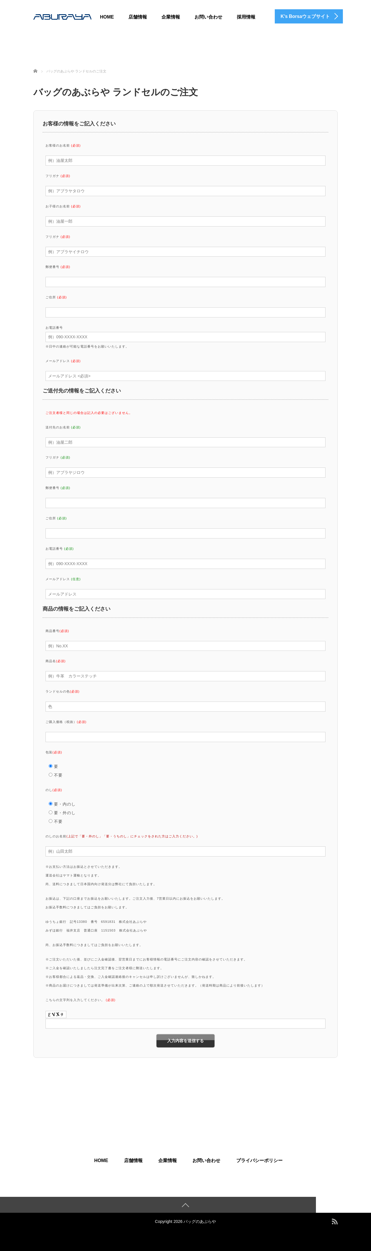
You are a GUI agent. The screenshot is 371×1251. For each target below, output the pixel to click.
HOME (107, 16)
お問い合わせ (208, 16)
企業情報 (170, 16)
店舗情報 (137, 16)
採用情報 (246, 16)
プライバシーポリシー (259, 1160)
